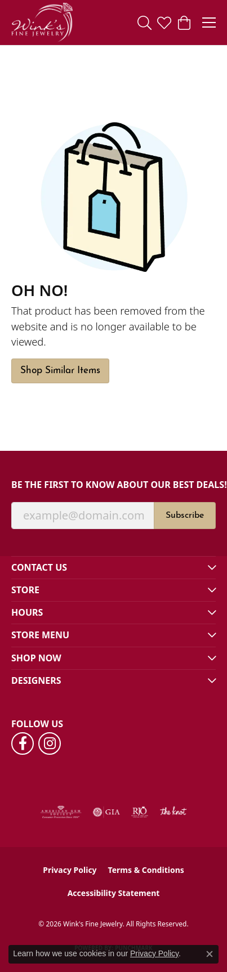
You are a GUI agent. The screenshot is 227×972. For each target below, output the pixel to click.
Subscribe (185, 515)
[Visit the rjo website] (139, 812)
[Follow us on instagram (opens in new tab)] (49, 743)
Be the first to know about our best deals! (113, 485)
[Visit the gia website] (106, 812)
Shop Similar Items (60, 370)
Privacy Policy (69, 870)
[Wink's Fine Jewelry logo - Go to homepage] (42, 22)
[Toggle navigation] (209, 22)
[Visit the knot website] (173, 812)
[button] (144, 22)
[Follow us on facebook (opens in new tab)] (22, 743)
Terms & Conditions (146, 870)
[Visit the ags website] (61, 812)
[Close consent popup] (209, 954)
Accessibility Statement (114, 893)
